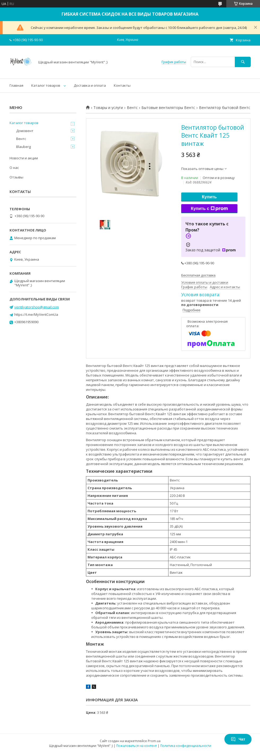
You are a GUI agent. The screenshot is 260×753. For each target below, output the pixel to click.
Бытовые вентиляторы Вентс (168, 108)
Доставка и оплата (90, 85)
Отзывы (16, 177)
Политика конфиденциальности (185, 745)
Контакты (122, 85)
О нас (14, 167)
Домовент (24, 130)
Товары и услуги (108, 108)
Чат (238, 739)
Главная (16, 85)
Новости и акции (24, 158)
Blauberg (23, 146)
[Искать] (243, 62)
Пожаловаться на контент (136, 745)
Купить (209, 197)
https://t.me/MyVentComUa (36, 314)
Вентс (132, 108)
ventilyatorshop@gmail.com (36, 307)
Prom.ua (154, 741)
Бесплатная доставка (198, 275)
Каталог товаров (45, 85)
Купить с (209, 208)
